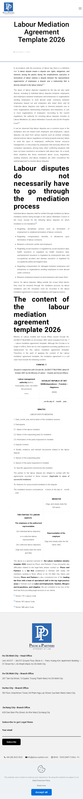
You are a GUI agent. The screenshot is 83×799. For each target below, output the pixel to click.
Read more (41, 786)
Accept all (41, 792)
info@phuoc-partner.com (38, 757)
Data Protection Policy (41, 780)
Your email (41, 733)
